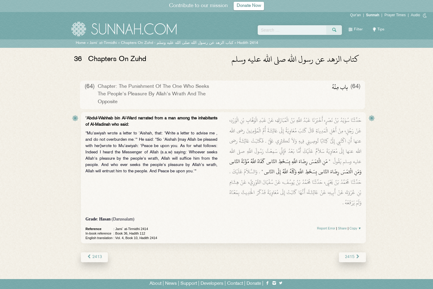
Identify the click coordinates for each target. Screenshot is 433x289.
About (155, 283)
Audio (415, 15)
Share (342, 228)
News (171, 283)
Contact (235, 283)
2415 (352, 257)
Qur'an (355, 15)
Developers (212, 283)
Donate (254, 283)
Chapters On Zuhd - (177, 43)
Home (81, 43)
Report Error (326, 228)
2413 (94, 257)
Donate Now (249, 6)
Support (188, 283)
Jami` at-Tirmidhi (103, 43)
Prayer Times (395, 15)
